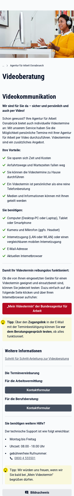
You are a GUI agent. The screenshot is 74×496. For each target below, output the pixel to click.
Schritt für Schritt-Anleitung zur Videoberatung (37, 359)
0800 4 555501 (25, 458)
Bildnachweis (39, 492)
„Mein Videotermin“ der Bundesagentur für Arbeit (37, 308)
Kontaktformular (38, 390)
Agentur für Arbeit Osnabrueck (27, 65)
